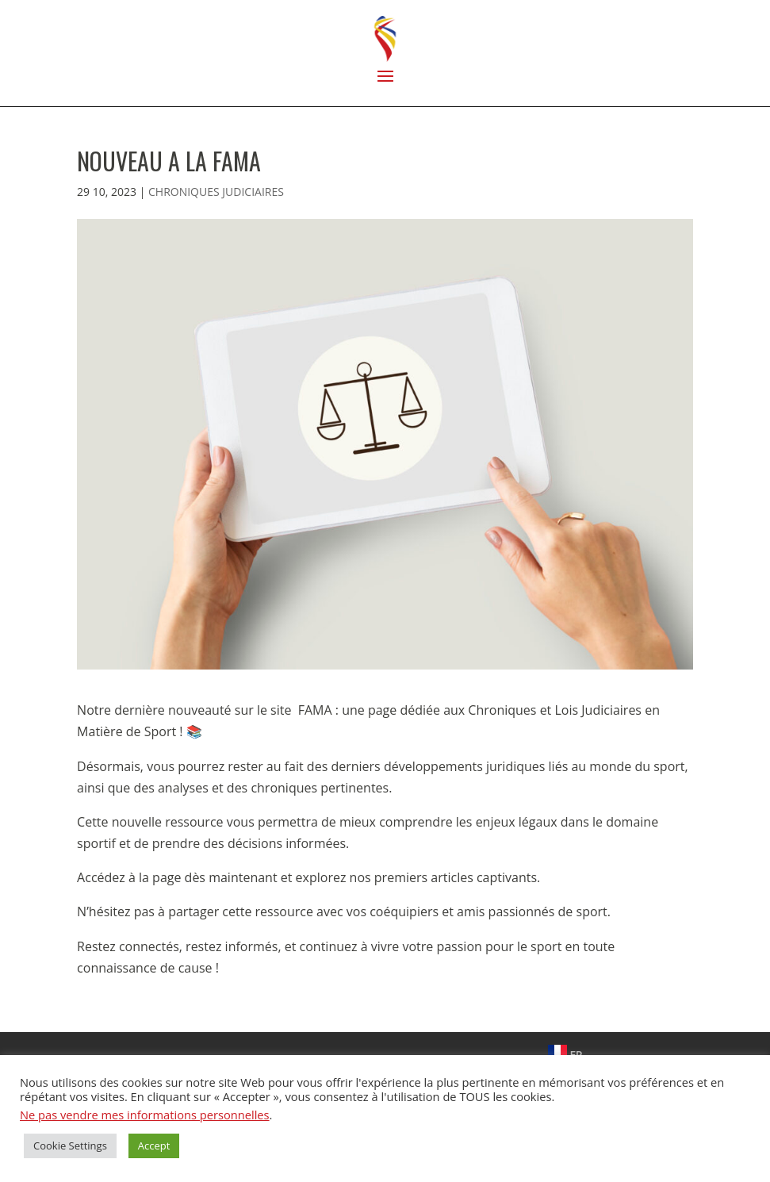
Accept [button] (154, 1145)
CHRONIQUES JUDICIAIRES (216, 191)
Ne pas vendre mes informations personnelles (145, 1115)
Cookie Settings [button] (70, 1145)
